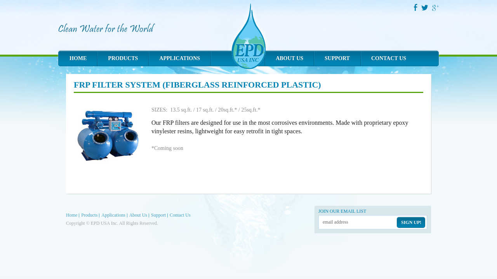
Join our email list (342, 211)
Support (337, 58)
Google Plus (436, 8)
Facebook (415, 7)
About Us (289, 58)
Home (78, 58)
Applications (179, 58)
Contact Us (388, 58)
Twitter (425, 7)
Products (123, 58)
